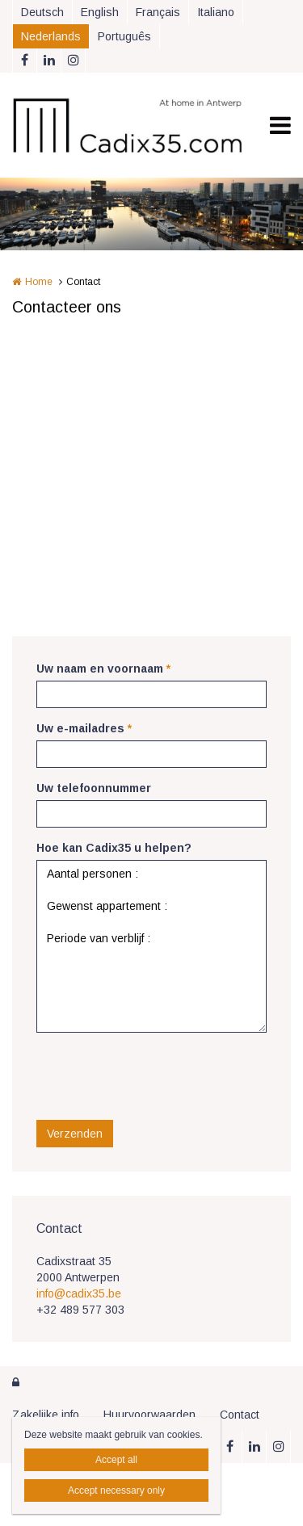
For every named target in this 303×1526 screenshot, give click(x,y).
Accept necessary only (116, 1490)
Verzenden (75, 1133)
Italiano (215, 12)
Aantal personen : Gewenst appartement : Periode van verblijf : (151, 946)
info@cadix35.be (78, 1293)
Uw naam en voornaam (103, 668)
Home (39, 281)
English (100, 12)
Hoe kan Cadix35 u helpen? (113, 847)
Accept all (116, 1459)
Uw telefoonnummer (93, 788)
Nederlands (51, 36)
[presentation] (159, 1076)
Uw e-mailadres (84, 728)
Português (124, 36)
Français (158, 12)
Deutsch (42, 12)
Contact (239, 1414)
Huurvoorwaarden (149, 1414)
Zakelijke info (45, 1414)
